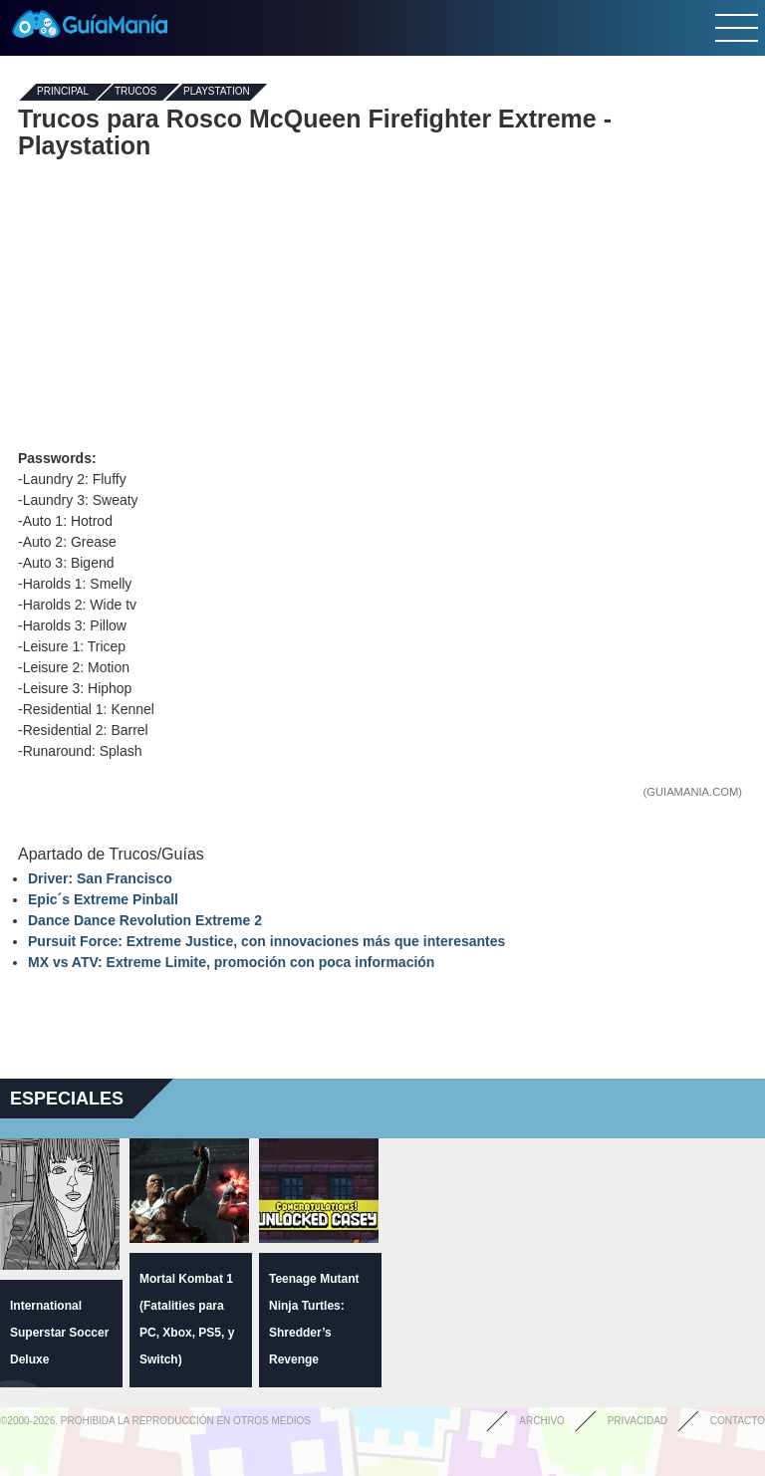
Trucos (135, 92)
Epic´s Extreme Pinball (103, 899)
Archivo (542, 1420)
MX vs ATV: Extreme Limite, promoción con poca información (231, 962)
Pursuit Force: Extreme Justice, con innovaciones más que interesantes (266, 941)
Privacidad (637, 1420)
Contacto (737, 1420)
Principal (63, 92)
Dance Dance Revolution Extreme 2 (145, 920)
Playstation (216, 92)
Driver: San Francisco (100, 878)
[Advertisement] (382, 303)
